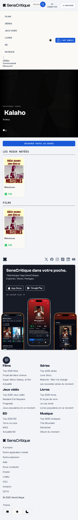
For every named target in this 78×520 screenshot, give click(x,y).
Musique (46, 413)
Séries (45, 366)
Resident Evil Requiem (14, 399)
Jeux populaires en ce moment (19, 408)
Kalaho (18, 106)
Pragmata (8, 403)
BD (5, 413)
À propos (8, 447)
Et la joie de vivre (49, 399)
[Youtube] (73, 260)
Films (7, 366)
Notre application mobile (15, 452)
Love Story (46, 375)
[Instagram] (57, 260)
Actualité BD (9, 431)
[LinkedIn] (68, 260)
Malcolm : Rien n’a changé (53, 379)
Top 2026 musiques (50, 418)
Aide (5, 462)
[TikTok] (62, 260)
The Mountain (47, 423)
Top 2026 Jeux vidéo (14, 394)
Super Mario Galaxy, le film (17, 379)
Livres (44, 389)
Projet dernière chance (14, 375)
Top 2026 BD (9, 418)
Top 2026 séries (48, 371)
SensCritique (8, 106)
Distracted (45, 427)
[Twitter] (46, 260)
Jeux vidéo (11, 389)
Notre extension (11, 457)
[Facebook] (51, 260)
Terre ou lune (10, 423)
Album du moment (49, 431)
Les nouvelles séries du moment (56, 384)
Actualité (7, 384)
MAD (5, 427)
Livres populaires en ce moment (56, 408)
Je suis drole (46, 403)
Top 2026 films (10, 371)
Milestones (9, 187)
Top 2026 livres (48, 394)
